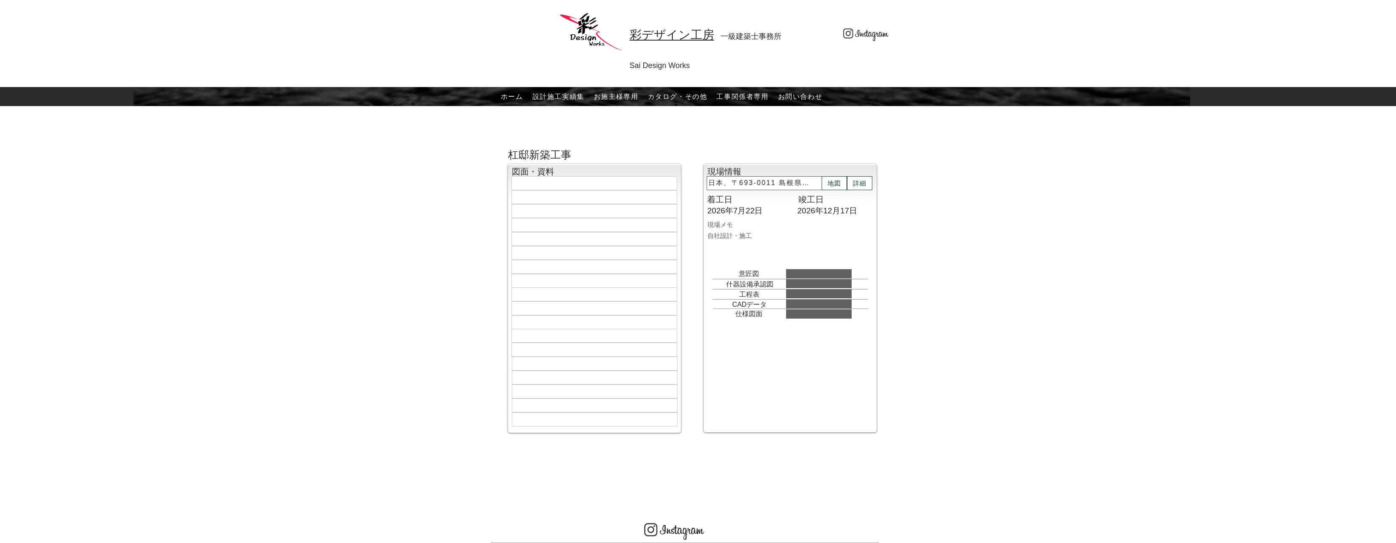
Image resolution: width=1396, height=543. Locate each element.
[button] (616, 96)
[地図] (834, 183)
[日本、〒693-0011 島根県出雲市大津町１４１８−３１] (764, 183)
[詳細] (859, 183)
